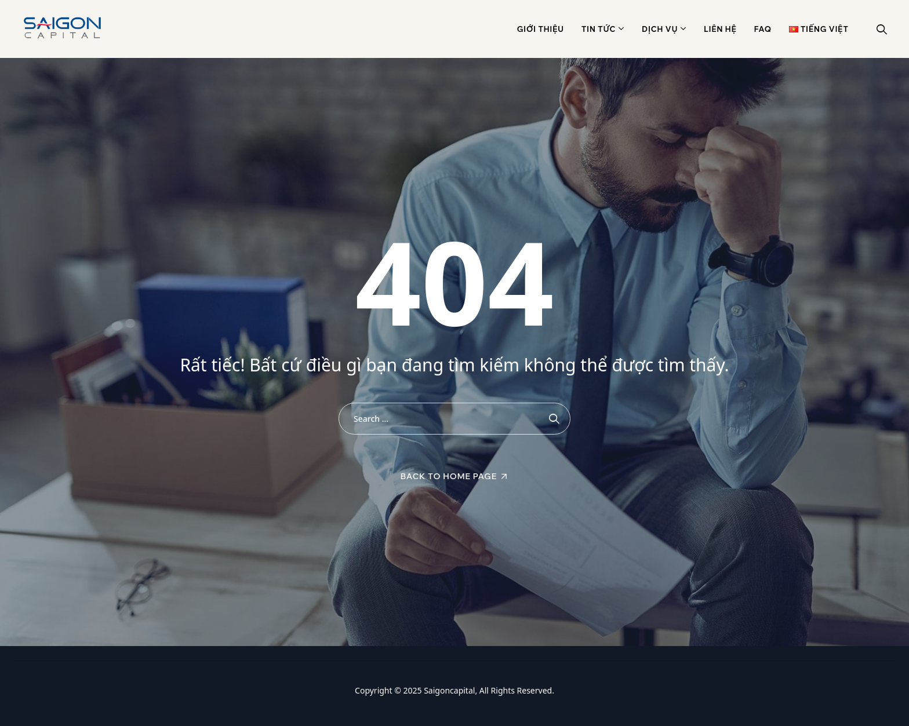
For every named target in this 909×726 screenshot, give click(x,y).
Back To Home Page (449, 476)
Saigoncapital (449, 690)
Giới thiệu (540, 29)
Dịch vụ (660, 29)
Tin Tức (598, 29)
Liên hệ (720, 29)
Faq (763, 29)
